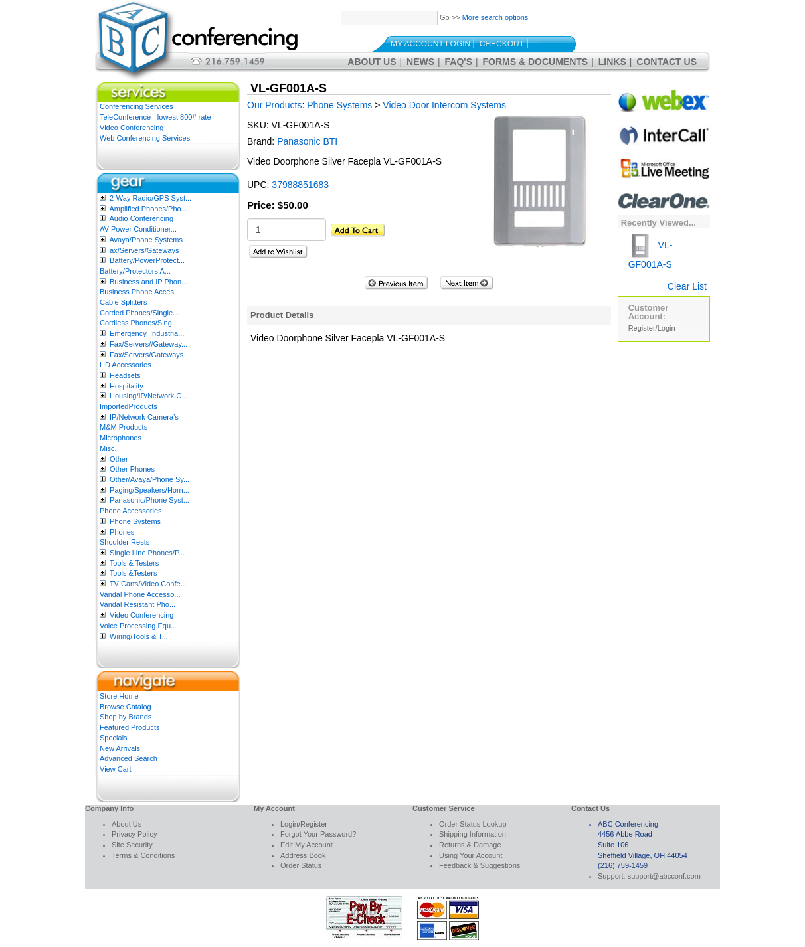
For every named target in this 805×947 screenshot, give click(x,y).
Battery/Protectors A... (135, 271)
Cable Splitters (123, 302)
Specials (114, 738)
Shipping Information (472, 834)
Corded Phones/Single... (139, 313)
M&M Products (123, 427)
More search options (495, 17)
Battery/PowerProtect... (147, 260)
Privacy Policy (134, 834)
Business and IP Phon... (148, 282)
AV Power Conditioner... (138, 229)
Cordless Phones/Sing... (139, 323)
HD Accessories (125, 365)
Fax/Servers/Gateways (146, 355)
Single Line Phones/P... (147, 553)
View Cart (115, 769)
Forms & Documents (535, 61)
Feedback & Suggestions (479, 865)
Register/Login (651, 328)
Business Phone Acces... (140, 292)
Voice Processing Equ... (138, 626)
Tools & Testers (134, 563)
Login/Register (303, 824)
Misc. (108, 448)
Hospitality (126, 386)
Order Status (300, 865)
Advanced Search (128, 758)
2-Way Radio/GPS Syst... (150, 198)
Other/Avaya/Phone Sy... (149, 479)
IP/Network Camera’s (144, 417)
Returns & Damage (470, 845)
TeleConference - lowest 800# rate (155, 117)
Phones (122, 532)
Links (612, 61)
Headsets (125, 375)
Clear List (687, 286)
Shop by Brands (125, 717)
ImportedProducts (128, 406)
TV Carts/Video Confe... (148, 584)
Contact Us (666, 61)
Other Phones (132, 469)
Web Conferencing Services (145, 138)
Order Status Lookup (473, 824)
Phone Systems (135, 521)
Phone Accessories (131, 511)
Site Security (132, 845)
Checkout (502, 43)
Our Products (274, 105)
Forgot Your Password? (318, 834)
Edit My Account (306, 845)
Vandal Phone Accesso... (140, 594)
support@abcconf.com (664, 876)
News (420, 61)
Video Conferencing (131, 127)
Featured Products (130, 727)
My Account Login (430, 43)
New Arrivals (120, 748)
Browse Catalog (125, 707)
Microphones (120, 438)
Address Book (302, 855)
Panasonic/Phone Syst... (149, 500)
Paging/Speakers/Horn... (149, 490)
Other (119, 459)
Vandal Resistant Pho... (137, 604)
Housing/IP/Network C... (148, 396)
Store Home (119, 696)
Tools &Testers (133, 573)
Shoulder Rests (124, 542)
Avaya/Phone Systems (145, 240)
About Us (371, 61)
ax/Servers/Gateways (144, 250)
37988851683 (300, 184)
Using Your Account (470, 855)
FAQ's (458, 61)
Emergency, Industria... (147, 333)
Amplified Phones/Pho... (148, 209)
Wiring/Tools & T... (139, 636)
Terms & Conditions (143, 855)
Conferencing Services (136, 106)
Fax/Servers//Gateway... (148, 344)
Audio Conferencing (141, 218)
